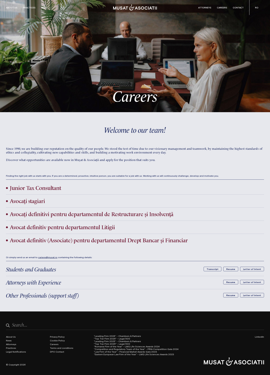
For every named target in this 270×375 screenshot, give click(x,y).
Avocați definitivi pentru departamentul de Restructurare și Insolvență (91, 213)
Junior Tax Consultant (35, 187)
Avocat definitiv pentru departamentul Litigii (62, 227)
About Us (11, 7)
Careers (222, 7)
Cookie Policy (57, 340)
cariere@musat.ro (47, 257)
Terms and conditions (61, 348)
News (44, 7)
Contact (238, 7)
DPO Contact (57, 351)
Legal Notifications (16, 351)
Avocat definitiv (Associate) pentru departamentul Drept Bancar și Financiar (99, 240)
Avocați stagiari (27, 200)
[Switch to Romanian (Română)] (256, 7)
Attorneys (204, 7)
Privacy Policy (57, 336)
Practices (29, 7)
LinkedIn (259, 336)
